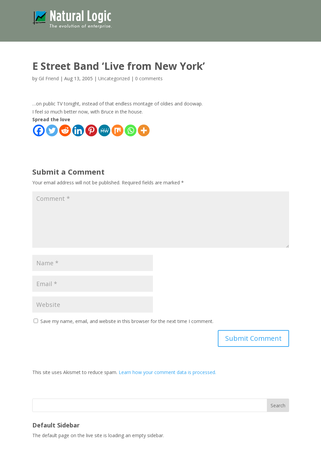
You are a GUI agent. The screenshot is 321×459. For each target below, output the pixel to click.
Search (278, 405)
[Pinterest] (91, 130)
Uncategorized (114, 78)
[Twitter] (52, 130)
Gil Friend (49, 78)
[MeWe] (104, 130)
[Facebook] (39, 130)
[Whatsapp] (130, 130)
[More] (144, 130)
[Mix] (117, 130)
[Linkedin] (78, 130)
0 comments (149, 78)
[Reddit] (65, 130)
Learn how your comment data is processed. (167, 372)
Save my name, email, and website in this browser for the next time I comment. (126, 321)
